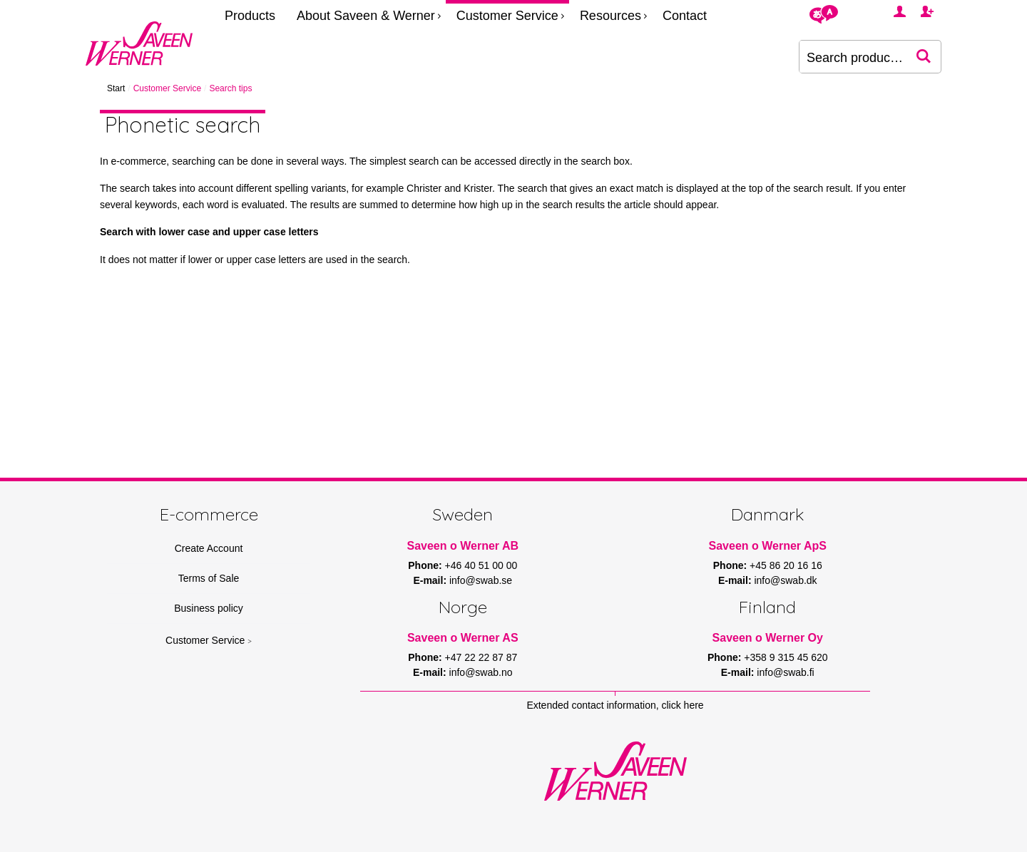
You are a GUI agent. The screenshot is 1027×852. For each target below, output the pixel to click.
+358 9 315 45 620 (785, 657)
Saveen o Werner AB (463, 546)
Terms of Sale (209, 578)
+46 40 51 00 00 (481, 565)
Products (250, 16)
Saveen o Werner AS (462, 638)
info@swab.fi (785, 672)
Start (116, 88)
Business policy (208, 608)
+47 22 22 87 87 (481, 657)
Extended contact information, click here (614, 705)
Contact (685, 16)
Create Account (209, 548)
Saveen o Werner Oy (767, 638)
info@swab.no (481, 672)
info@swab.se (480, 580)
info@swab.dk (785, 580)
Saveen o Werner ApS (768, 546)
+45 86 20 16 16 (786, 565)
